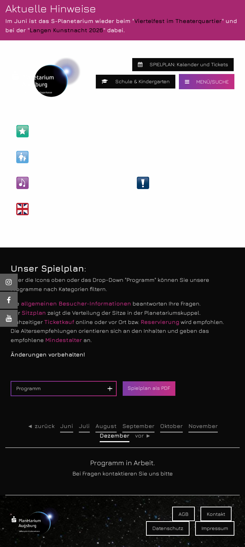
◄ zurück (40, 426)
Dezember (114, 436)
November (203, 426)
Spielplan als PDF (149, 388)
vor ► (143, 436)
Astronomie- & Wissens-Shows (67, 131)
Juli (84, 426)
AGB (183, 514)
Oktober (171, 426)
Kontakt (216, 514)
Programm (28, 388)
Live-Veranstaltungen (175, 183)
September (138, 426)
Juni (66, 426)
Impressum (215, 528)
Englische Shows (48, 209)
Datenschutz (167, 528)
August (106, 426)
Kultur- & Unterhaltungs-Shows (68, 183)
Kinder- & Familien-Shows (60, 157)
